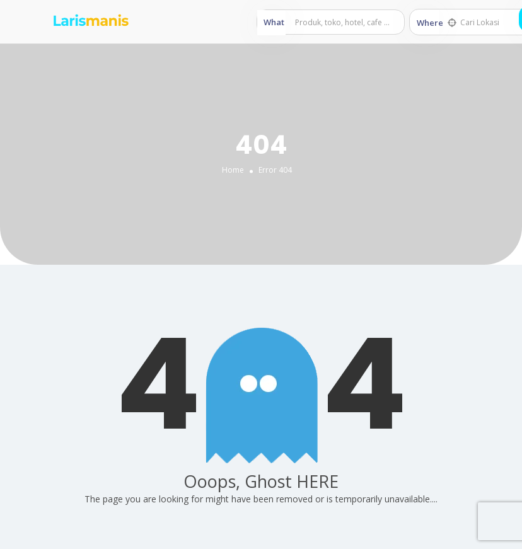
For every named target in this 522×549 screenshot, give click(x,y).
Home (233, 170)
